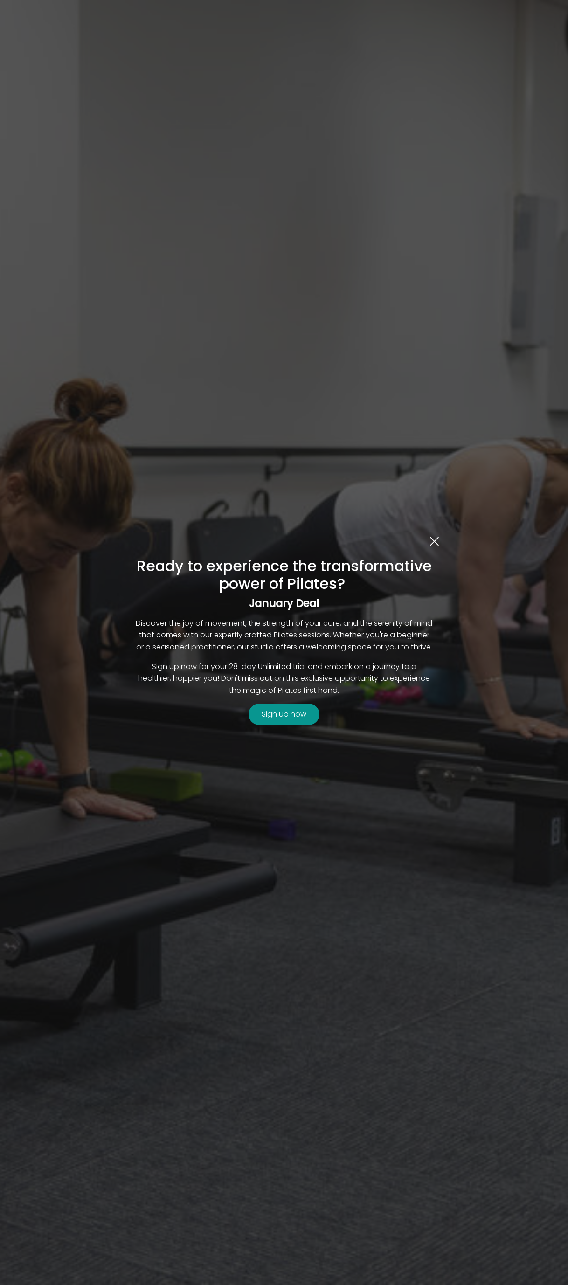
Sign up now (284, 714)
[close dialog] (434, 540)
